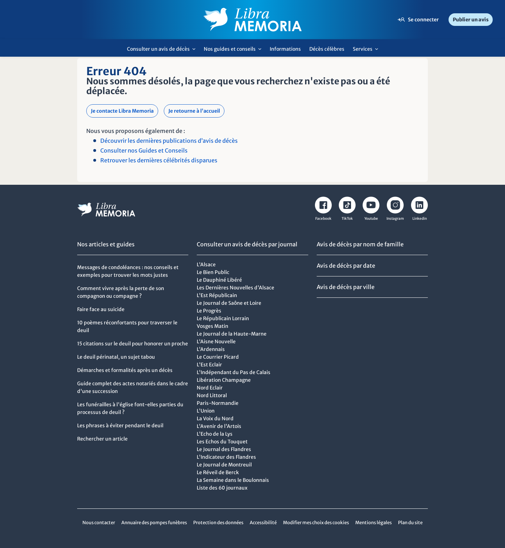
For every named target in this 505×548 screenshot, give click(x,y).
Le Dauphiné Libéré (219, 280)
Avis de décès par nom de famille (360, 244)
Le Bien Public (213, 272)
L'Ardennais (211, 349)
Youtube (371, 218)
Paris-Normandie (217, 403)
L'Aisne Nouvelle (216, 341)
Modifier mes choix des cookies (316, 523)
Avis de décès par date (346, 265)
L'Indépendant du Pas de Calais (233, 372)
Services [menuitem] (367, 51)
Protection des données (218, 523)
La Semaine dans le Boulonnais (233, 480)
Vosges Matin (212, 326)
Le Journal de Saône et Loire (229, 303)
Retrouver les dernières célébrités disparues (158, 160)
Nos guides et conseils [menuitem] (234, 51)
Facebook (323, 218)
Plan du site (410, 523)
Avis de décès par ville (346, 286)
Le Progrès (209, 311)
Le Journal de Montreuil (224, 465)
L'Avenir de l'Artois (219, 426)
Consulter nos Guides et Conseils (144, 150)
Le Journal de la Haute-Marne (232, 334)
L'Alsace (206, 264)
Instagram (395, 218)
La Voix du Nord (215, 418)
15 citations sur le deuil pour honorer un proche (132, 343)
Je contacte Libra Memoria (122, 111)
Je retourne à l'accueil (194, 111)
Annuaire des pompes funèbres (154, 523)
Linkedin (419, 218)
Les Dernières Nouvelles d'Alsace (235, 287)
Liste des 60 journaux (222, 488)
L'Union (206, 411)
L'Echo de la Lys (215, 434)
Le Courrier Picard (218, 357)
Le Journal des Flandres (224, 449)
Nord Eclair (210, 388)
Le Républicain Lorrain (223, 318)
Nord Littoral (212, 395)
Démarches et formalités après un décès (125, 370)
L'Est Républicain (217, 295)
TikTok (347, 218)
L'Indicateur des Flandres (226, 457)
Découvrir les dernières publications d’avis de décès (169, 140)
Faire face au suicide (100, 309)
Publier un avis (471, 19)
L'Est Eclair (209, 364)
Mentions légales (373, 523)
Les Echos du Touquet (222, 441)
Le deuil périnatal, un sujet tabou (116, 357)
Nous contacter (98, 523)
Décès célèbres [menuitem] (326, 49)
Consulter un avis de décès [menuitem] (163, 51)
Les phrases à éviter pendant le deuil (120, 425)
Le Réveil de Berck (218, 472)
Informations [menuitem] (285, 49)
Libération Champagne (224, 380)
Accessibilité (263, 523)
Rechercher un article (102, 439)
